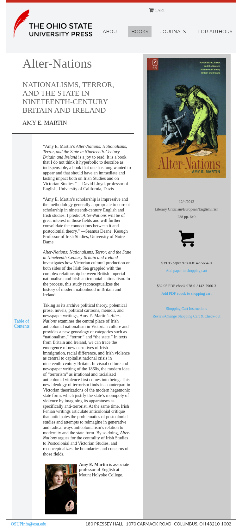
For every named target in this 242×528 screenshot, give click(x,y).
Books (139, 32)
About (111, 32)
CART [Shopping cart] (157, 10)
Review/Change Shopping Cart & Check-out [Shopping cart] (186, 316)
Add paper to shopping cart (186, 270)
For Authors (215, 32)
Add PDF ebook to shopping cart (186, 293)
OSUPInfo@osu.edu (29, 524)
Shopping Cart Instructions (186, 308)
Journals (173, 32)
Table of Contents (22, 324)
